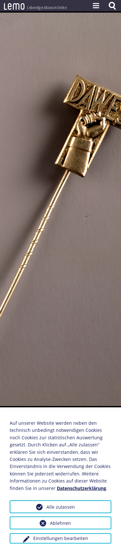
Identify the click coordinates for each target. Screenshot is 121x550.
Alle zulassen (60, 507)
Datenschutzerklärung (81, 488)
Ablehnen (60, 523)
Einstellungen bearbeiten (60, 538)
